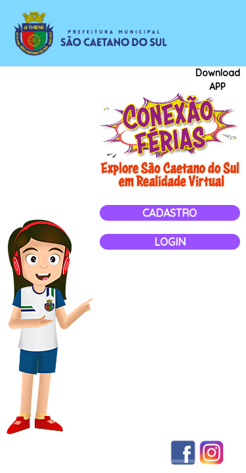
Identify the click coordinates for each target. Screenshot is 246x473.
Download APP (217, 80)
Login (170, 241)
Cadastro (169, 212)
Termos (31, 452)
